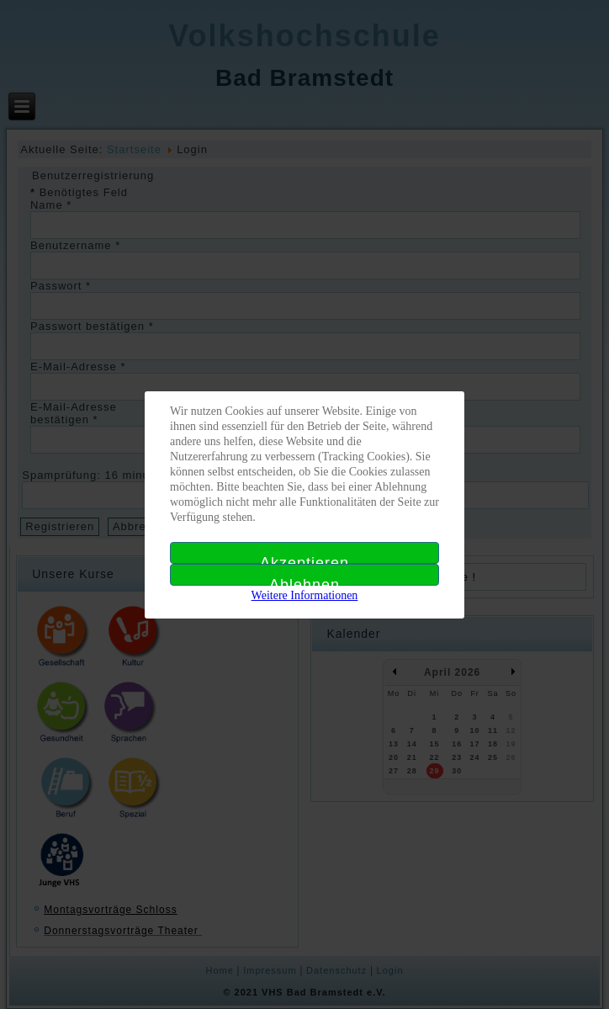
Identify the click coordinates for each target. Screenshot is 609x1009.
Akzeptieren (304, 559)
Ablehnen (304, 581)
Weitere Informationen (305, 595)
